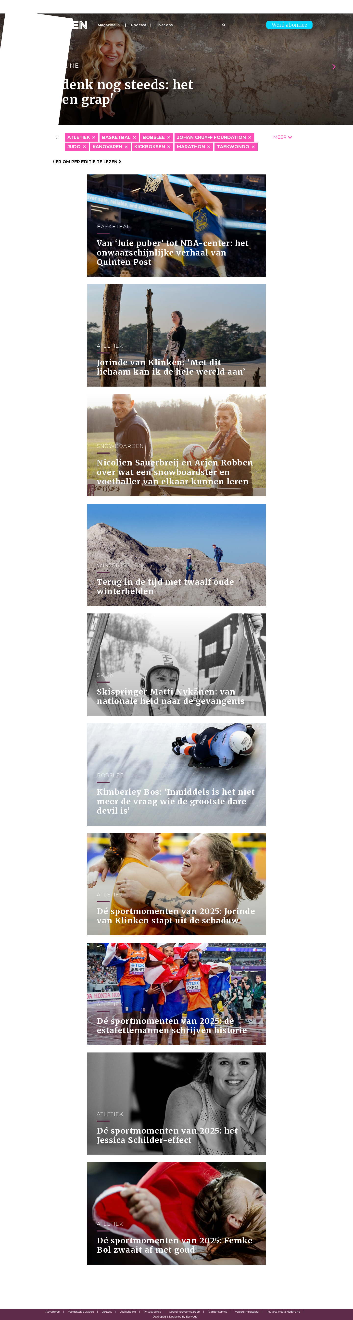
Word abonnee (289, 25)
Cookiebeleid (128, 1311)
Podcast (138, 25)
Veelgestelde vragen (81, 1311)
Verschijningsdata (247, 1311)
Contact (107, 1311)
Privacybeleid (152, 1311)
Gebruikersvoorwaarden (184, 1311)
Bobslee (154, 137)
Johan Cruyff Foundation (211, 137)
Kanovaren (107, 146)
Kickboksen (149, 146)
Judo (74, 146)
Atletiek (78, 137)
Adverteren (53, 1311)
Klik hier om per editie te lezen (81, 161)
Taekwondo (233, 146)
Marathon (191, 146)
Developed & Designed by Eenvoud (175, 1316)
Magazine (106, 25)
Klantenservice (217, 1311)
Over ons (164, 25)
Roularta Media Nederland (283, 1311)
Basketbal (116, 137)
